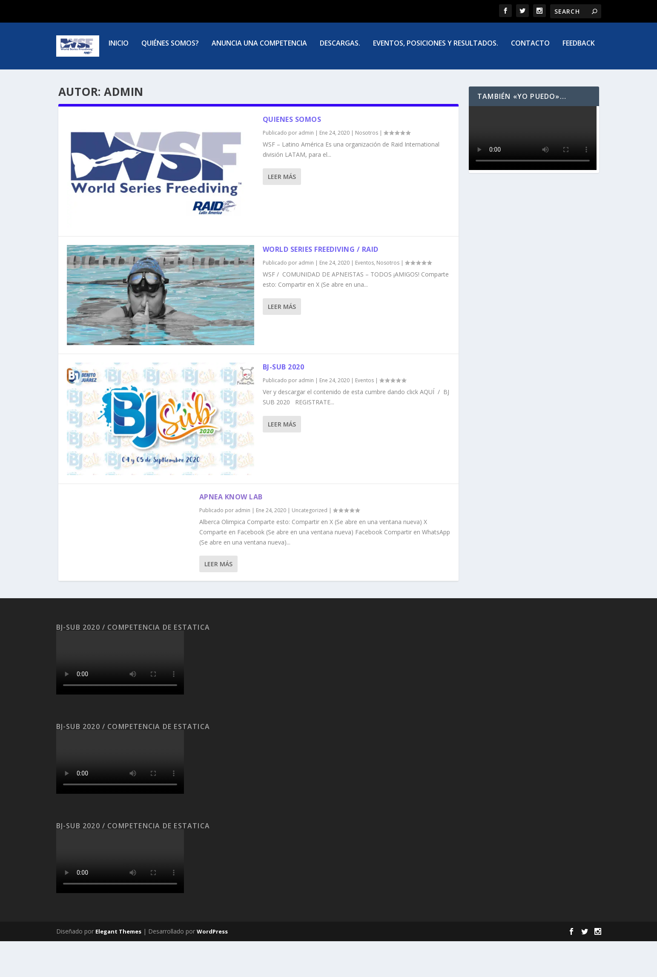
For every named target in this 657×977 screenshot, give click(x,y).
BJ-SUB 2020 (283, 402)
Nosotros (366, 168)
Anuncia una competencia (213, 79)
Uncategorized (309, 545)
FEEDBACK (532, 79)
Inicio (73, 79)
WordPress (212, 967)
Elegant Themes (118, 967)
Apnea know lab (231, 532)
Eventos (364, 298)
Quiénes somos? (124, 79)
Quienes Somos (292, 155)
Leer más (282, 212)
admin (306, 168)
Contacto (484, 79)
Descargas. (294, 79)
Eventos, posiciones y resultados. (389, 79)
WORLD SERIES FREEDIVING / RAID (321, 285)
